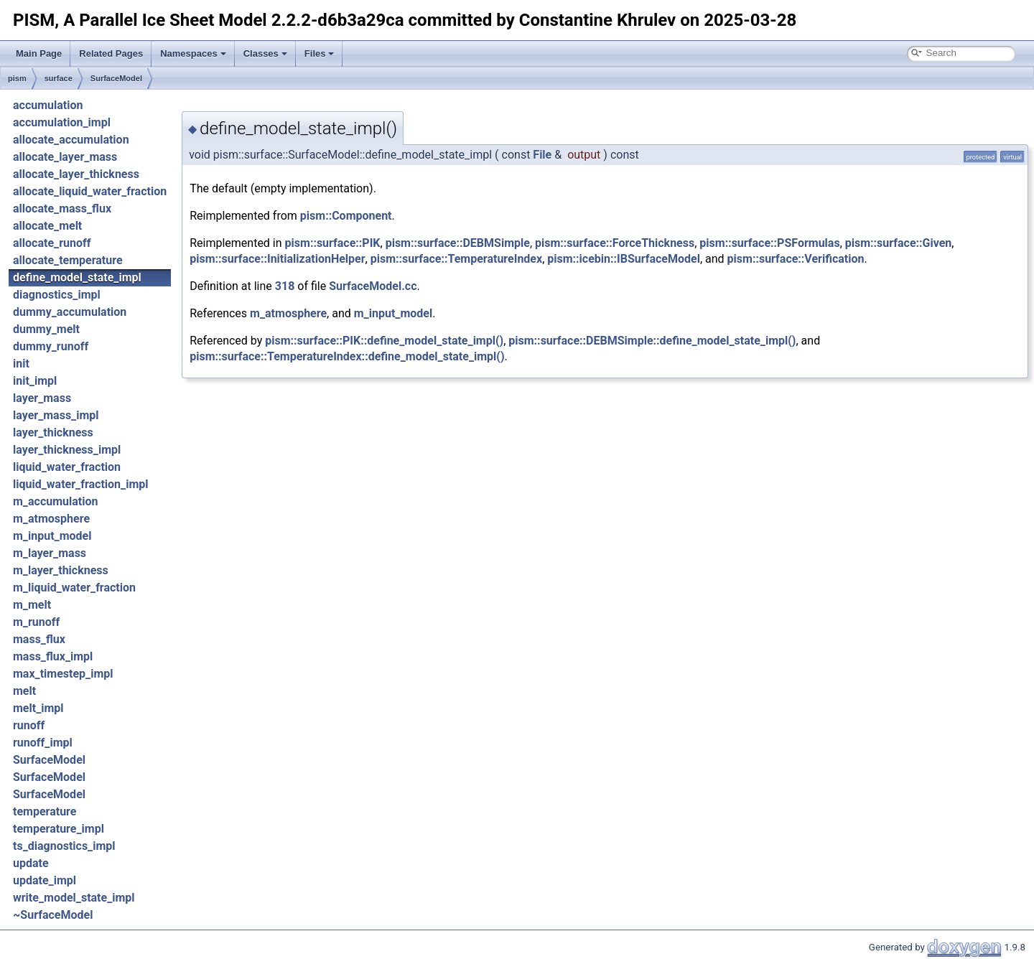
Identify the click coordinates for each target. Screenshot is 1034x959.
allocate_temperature (68, 260)
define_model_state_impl (77, 277)
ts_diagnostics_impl (64, 846)
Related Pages (111, 53)
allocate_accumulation (71, 139)
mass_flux (39, 639)
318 (285, 286)
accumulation (48, 105)
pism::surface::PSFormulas (769, 243)
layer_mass (42, 398)
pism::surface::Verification (796, 259)
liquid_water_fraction (67, 467)
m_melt (32, 605)
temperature (44, 811)
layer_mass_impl (56, 415)
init (21, 363)
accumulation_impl (62, 122)
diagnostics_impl (57, 294)
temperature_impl (58, 829)
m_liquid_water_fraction (74, 587)
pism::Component (346, 216)
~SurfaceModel (53, 915)
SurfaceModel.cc (372, 286)
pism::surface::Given (898, 243)
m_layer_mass (49, 553)
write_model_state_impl (74, 897)
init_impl (35, 381)
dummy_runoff (50, 346)
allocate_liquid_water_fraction (90, 191)
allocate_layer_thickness (76, 174)
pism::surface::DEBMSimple (458, 243)
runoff (29, 725)
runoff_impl (43, 742)
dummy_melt (46, 329)
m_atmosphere (51, 518)
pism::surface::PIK (333, 243)
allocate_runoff (51, 243)
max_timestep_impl (63, 673)
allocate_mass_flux (62, 208)
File (542, 155)
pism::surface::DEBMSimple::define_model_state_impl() (652, 340)
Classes (265, 53)
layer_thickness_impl (67, 450)
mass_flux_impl (53, 656)
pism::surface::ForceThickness (614, 243)
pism (17, 78)
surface (59, 78)
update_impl (44, 880)
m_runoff (36, 622)
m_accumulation (55, 501)
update (31, 863)
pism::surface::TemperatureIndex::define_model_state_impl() (347, 356)
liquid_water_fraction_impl (80, 484)
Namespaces (193, 53)
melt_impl (38, 708)
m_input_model (52, 536)
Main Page (39, 53)
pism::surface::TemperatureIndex (456, 259)
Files (319, 53)
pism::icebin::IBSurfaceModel (623, 259)
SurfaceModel (116, 78)
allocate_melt (47, 226)
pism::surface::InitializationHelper (277, 259)
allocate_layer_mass (65, 157)
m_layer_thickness (60, 570)
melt (24, 691)
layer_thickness (53, 432)
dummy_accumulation (69, 312)
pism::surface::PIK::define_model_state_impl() (384, 340)
